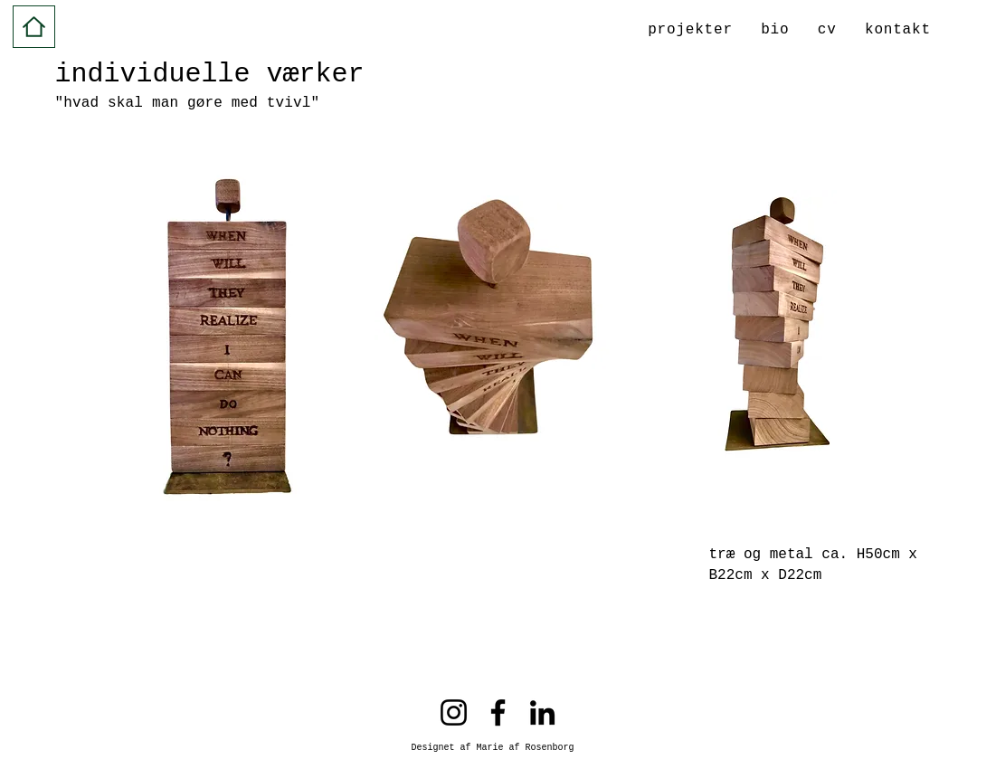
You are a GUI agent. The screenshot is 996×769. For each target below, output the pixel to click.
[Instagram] (453, 712)
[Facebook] (498, 712)
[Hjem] (34, 26)
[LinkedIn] (542, 712)
